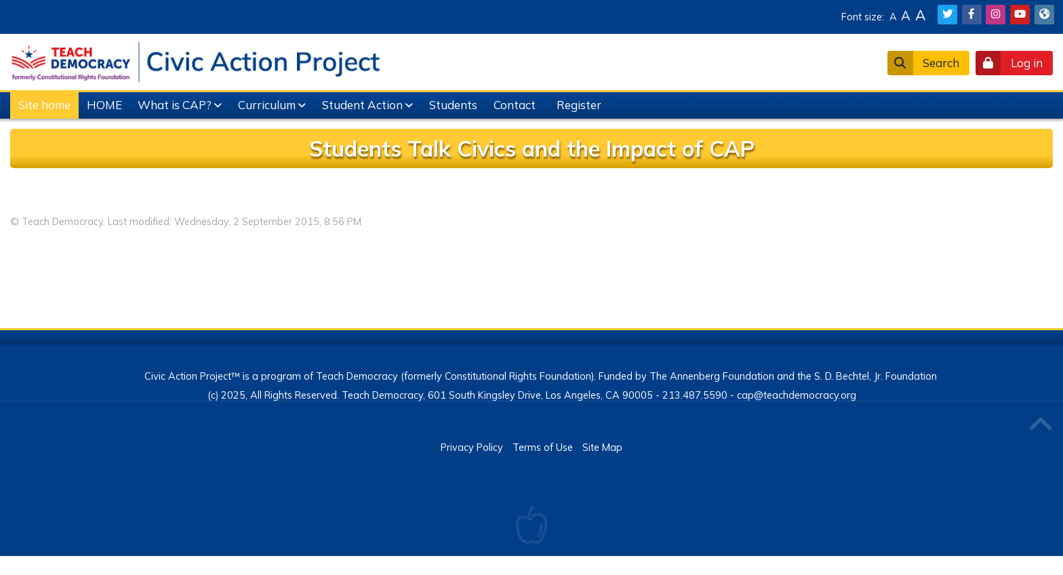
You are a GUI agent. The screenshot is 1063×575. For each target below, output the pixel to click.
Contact (515, 105)
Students (453, 105)
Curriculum (267, 105)
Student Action (362, 105)
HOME (104, 105)
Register (579, 105)
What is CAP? (175, 105)
